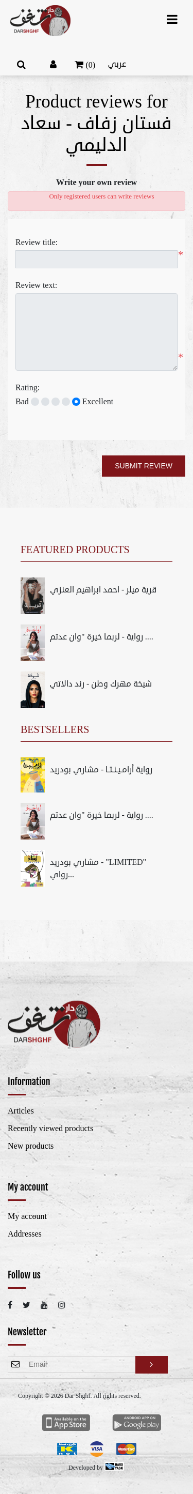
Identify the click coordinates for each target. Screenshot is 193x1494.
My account (27, 1216)
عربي (117, 64)
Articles (21, 1111)
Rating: (27, 387)
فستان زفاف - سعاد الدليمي (96, 134)
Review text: (36, 285)
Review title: (36, 242)
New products (31, 1146)
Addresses (25, 1234)
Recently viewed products (50, 1128)
